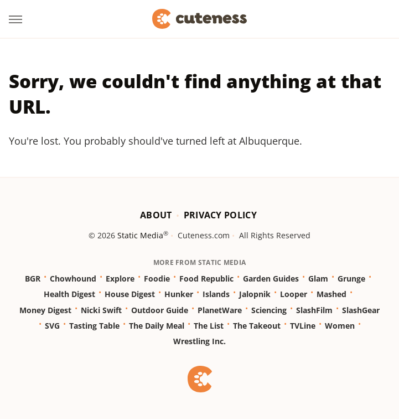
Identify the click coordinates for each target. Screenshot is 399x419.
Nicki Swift (101, 310)
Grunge (351, 278)
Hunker (178, 294)
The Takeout (257, 325)
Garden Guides (271, 278)
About (156, 215)
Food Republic (206, 278)
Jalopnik (255, 294)
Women (340, 325)
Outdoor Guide (159, 310)
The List (209, 325)
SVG (52, 325)
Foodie (157, 278)
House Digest (130, 294)
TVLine (302, 325)
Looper (293, 294)
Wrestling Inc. (199, 341)
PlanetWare (220, 310)
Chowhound (73, 278)
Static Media (140, 235)
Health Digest (69, 294)
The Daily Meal (156, 325)
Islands (216, 294)
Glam (318, 278)
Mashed (331, 294)
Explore (120, 278)
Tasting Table (94, 325)
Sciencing (269, 310)
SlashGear (361, 310)
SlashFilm (314, 310)
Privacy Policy (220, 215)
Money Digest (45, 310)
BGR (32, 278)
